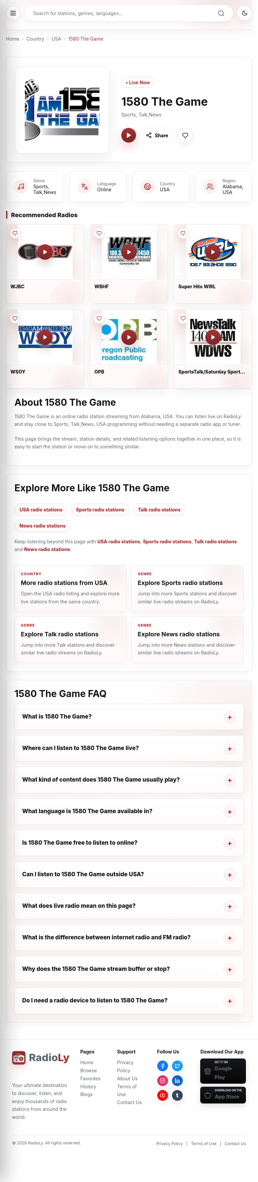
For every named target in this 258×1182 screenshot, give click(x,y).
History (88, 1086)
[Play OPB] (129, 337)
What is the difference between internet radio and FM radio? (106, 937)
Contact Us (129, 1102)
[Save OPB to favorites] (99, 318)
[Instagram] (162, 1080)
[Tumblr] (177, 1095)
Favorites (90, 1078)
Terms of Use (204, 1143)
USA (56, 39)
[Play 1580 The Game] (128, 135)
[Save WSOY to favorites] (15, 318)
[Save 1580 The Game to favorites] (185, 135)
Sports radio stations (100, 509)
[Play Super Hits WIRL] (213, 252)
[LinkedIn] (177, 1080)
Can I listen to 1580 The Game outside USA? (83, 874)
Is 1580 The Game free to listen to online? (79, 842)
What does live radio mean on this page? (79, 905)
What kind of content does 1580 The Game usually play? (101, 779)
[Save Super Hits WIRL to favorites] (183, 233)
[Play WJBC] (45, 252)
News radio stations (42, 526)
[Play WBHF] (129, 252)
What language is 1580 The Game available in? (87, 811)
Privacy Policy (169, 1143)
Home (12, 39)
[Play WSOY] (45, 337)
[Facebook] (162, 1066)
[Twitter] (177, 1066)
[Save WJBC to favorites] (15, 233)
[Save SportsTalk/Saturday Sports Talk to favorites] (183, 318)
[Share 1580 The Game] (157, 135)
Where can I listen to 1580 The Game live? (80, 748)
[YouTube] (162, 1095)
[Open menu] (13, 13)
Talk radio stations (159, 509)
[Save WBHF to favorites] (99, 233)
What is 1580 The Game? (57, 716)
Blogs (86, 1094)
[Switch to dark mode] (244, 13)
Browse (88, 1070)
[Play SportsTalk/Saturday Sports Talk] (213, 337)
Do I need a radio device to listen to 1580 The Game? (95, 1000)
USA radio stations (40, 509)
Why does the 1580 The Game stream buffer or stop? (96, 969)
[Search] (221, 13)
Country (35, 39)
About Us (127, 1078)
